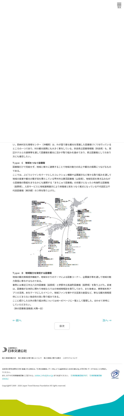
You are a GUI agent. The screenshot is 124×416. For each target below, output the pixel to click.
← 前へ (17, 320)
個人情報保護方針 (9, 358)
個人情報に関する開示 (52, 358)
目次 (62, 326)
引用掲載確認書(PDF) (79, 375)
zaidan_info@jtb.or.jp (44, 375)
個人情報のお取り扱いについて (30, 358)
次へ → (107, 320)
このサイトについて (70, 358)
